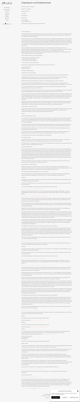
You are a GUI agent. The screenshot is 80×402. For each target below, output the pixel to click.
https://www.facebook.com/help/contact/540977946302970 (33, 189)
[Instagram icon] (8, 28)
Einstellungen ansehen (74, 397)
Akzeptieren (55, 397)
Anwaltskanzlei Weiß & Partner (41, 388)
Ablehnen (65, 397)
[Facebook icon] (5, 28)
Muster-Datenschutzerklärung (27, 388)
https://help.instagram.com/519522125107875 (30, 310)
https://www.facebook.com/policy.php (38, 320)
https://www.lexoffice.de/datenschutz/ (49, 334)
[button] (77, 391)
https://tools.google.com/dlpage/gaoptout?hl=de (31, 377)
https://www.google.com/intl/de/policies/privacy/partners (33, 369)
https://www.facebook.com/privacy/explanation (31, 240)
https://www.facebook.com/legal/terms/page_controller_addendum (35, 196)
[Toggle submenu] (13, 8)
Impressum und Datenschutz (47, 396)
